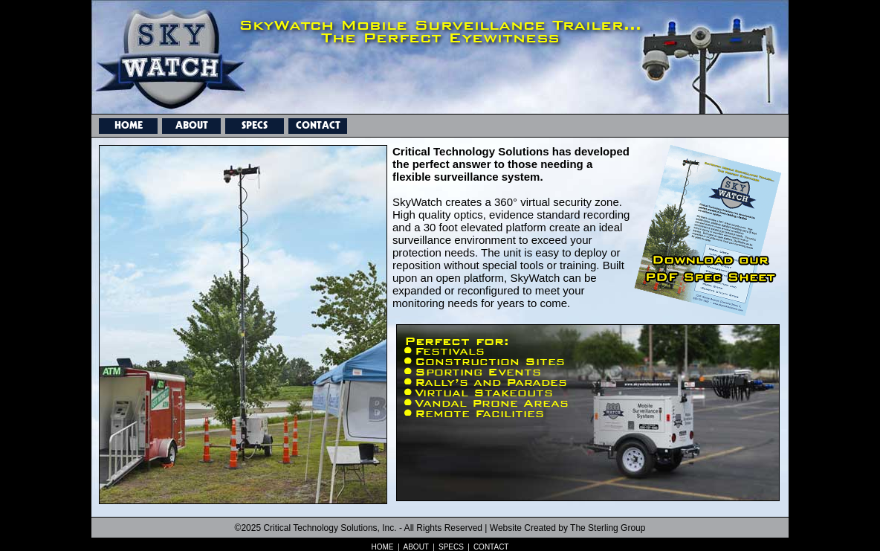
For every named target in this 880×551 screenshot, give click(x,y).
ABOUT (191, 123)
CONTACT (318, 123)
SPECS (255, 123)
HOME (128, 123)
